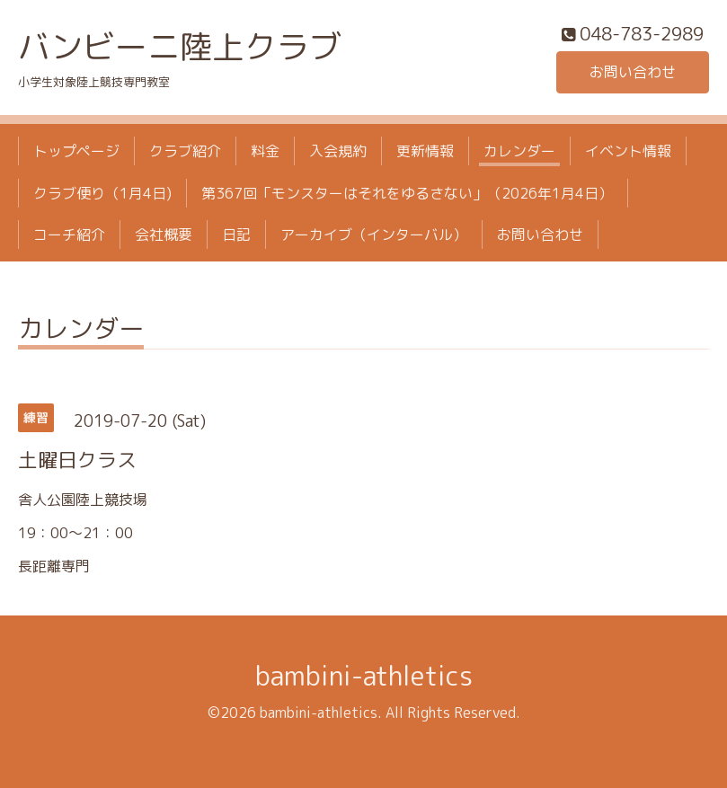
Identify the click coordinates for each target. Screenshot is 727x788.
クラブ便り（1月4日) (102, 193)
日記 (236, 234)
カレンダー (519, 151)
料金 (265, 151)
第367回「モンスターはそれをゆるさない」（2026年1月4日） (407, 193)
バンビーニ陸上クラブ (179, 46)
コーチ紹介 (69, 234)
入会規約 (338, 151)
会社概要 (163, 234)
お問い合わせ (633, 72)
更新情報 (425, 151)
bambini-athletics (364, 676)
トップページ (76, 151)
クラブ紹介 (185, 151)
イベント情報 (628, 151)
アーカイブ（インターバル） (373, 234)
